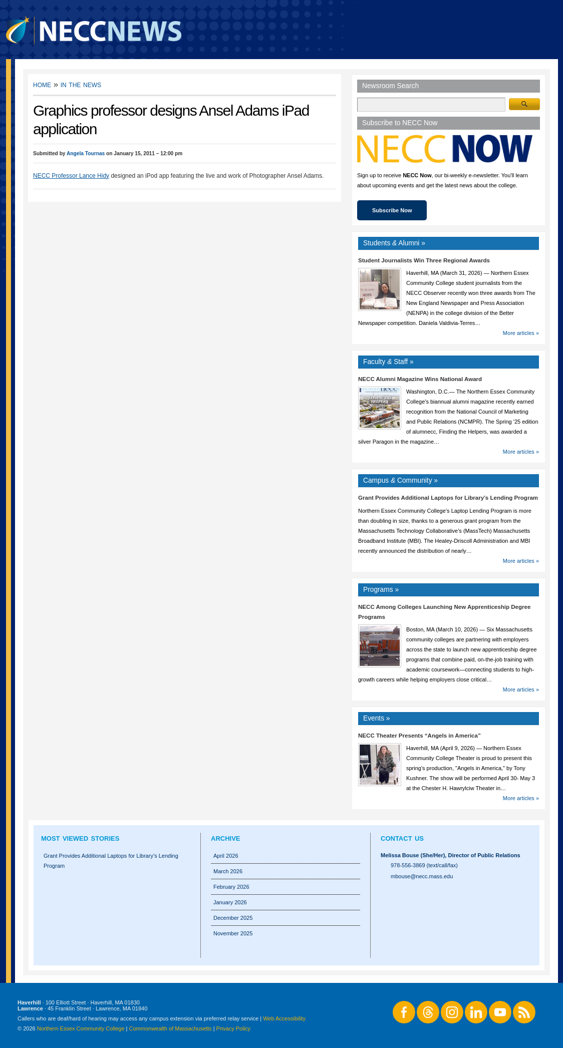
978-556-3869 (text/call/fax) (424, 865)
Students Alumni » (394, 243)
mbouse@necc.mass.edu (422, 876)
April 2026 (225, 856)
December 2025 (232, 918)
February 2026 (231, 887)
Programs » (381, 589)
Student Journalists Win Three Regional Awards (424, 260)
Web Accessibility (284, 1018)
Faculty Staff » (388, 362)
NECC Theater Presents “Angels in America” (419, 736)
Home (42, 84)
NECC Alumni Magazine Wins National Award (420, 379)
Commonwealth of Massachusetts (170, 1028)
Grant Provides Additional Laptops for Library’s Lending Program (448, 498)
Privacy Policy (233, 1028)
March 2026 (227, 871)
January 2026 (230, 902)
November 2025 (232, 933)
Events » (376, 718)
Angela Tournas (86, 153)
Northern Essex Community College (81, 1028)
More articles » (521, 333)
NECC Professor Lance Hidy (71, 175)
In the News (81, 84)
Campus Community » (400, 480)
